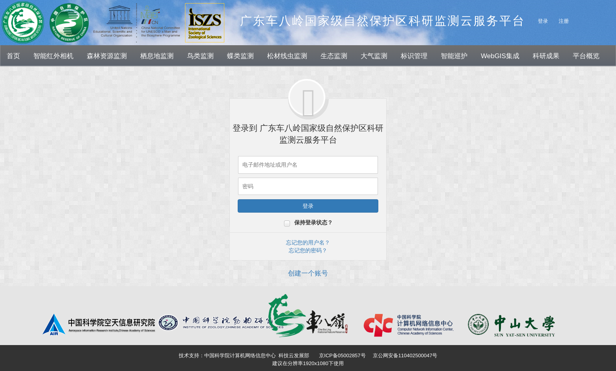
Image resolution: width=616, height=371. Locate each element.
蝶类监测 (240, 56)
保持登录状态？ (313, 222)
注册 (564, 21)
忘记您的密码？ (308, 250)
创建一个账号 (308, 273)
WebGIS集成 (500, 56)
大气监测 (374, 56)
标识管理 (414, 56)
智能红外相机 (53, 56)
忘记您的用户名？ (308, 242)
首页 (13, 56)
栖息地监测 (157, 56)
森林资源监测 (107, 56)
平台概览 (586, 56)
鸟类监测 (200, 56)
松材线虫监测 (287, 56)
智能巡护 (454, 56)
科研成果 (546, 56)
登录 (543, 21)
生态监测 (334, 56)
